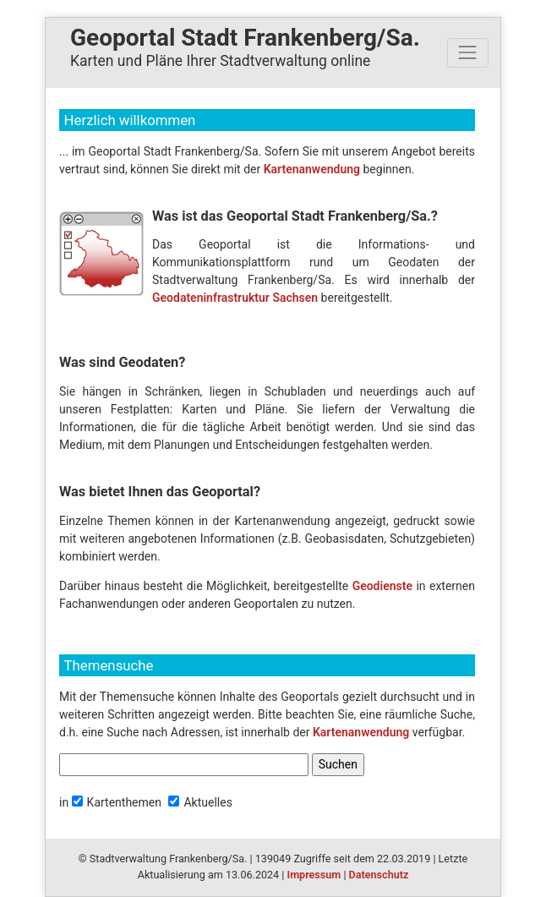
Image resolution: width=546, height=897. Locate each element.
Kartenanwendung (312, 169)
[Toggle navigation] (468, 53)
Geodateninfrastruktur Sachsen (235, 297)
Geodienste (382, 586)
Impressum (314, 874)
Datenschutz (379, 874)
